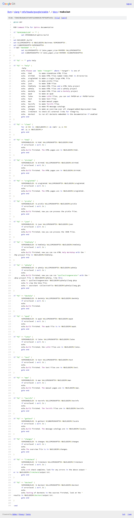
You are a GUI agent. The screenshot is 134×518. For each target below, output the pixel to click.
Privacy (21, 514)
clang (16, 11)
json (130, 514)
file (57, 18)
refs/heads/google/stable (35, 11)
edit (64, 18)
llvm (9, 11)
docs (55, 11)
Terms (28, 514)
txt (123, 514)
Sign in (129, 4)
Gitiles (14, 514)
